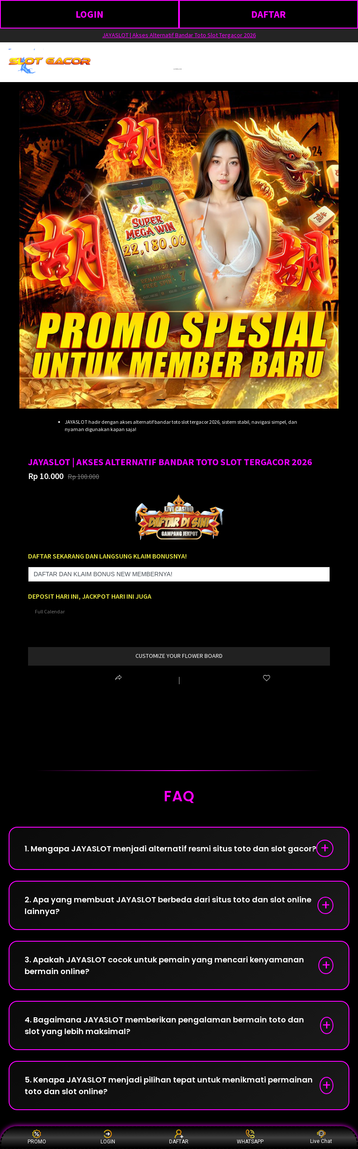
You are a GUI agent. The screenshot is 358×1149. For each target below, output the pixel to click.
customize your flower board (179, 656)
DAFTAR (268, 14)
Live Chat (321, 1137)
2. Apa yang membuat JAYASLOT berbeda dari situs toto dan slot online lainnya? (168, 905)
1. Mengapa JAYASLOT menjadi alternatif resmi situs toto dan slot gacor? (170, 848)
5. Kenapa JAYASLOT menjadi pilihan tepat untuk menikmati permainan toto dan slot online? (169, 1085)
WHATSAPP (250, 1137)
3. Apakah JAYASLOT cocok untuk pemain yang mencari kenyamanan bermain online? (164, 965)
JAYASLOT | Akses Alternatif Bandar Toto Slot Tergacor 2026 (179, 35)
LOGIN (89, 14)
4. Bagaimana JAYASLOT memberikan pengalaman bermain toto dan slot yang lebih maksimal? (164, 1025)
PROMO (37, 1137)
